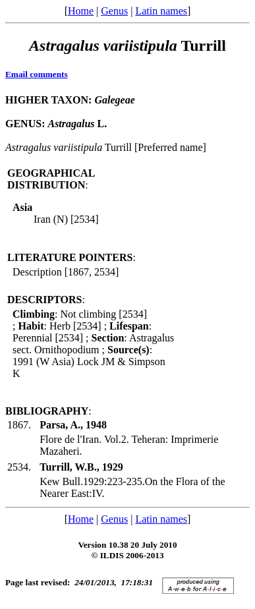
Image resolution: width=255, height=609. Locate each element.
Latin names (161, 10)
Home (81, 10)
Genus (114, 10)
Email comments (36, 74)
